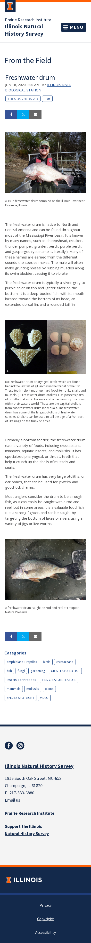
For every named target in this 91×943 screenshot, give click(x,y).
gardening (38, 671)
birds (46, 662)
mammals (14, 689)
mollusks (32, 689)
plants (49, 689)
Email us (12, 800)
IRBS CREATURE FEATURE (23, 98)
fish (47, 98)
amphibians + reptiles (22, 662)
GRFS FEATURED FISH (65, 671)
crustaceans (64, 662)
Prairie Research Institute (28, 20)
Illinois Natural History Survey (24, 30)
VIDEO (44, 698)
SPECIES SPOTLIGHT (20, 698)
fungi (21, 671)
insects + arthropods (21, 680)
